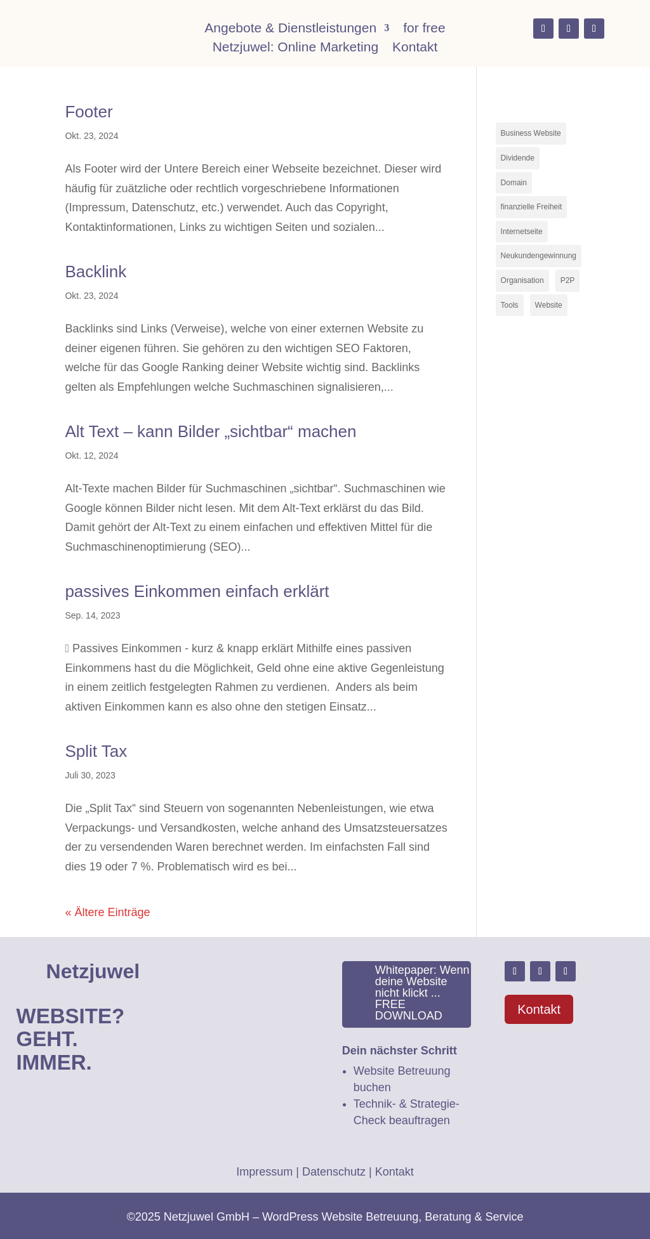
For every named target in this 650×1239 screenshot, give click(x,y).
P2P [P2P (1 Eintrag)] (567, 280)
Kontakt (414, 48)
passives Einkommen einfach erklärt (197, 591)
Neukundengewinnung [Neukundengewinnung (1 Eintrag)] (538, 255)
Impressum (264, 1171)
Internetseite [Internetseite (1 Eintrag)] (522, 231)
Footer (88, 111)
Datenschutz (334, 1171)
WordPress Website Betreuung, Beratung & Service (393, 1216)
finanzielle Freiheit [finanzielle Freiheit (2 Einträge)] (531, 206)
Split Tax (96, 751)
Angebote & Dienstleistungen (290, 29)
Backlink (95, 271)
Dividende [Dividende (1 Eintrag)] (517, 158)
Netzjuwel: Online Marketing (295, 48)
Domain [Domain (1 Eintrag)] (514, 182)
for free (424, 29)
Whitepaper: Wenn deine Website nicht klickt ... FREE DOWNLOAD (422, 993)
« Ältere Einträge (107, 912)
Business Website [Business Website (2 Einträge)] (531, 133)
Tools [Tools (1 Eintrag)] (510, 305)
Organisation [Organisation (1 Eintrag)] (522, 280)
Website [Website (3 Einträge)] (548, 305)
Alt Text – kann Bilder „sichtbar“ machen (210, 431)
